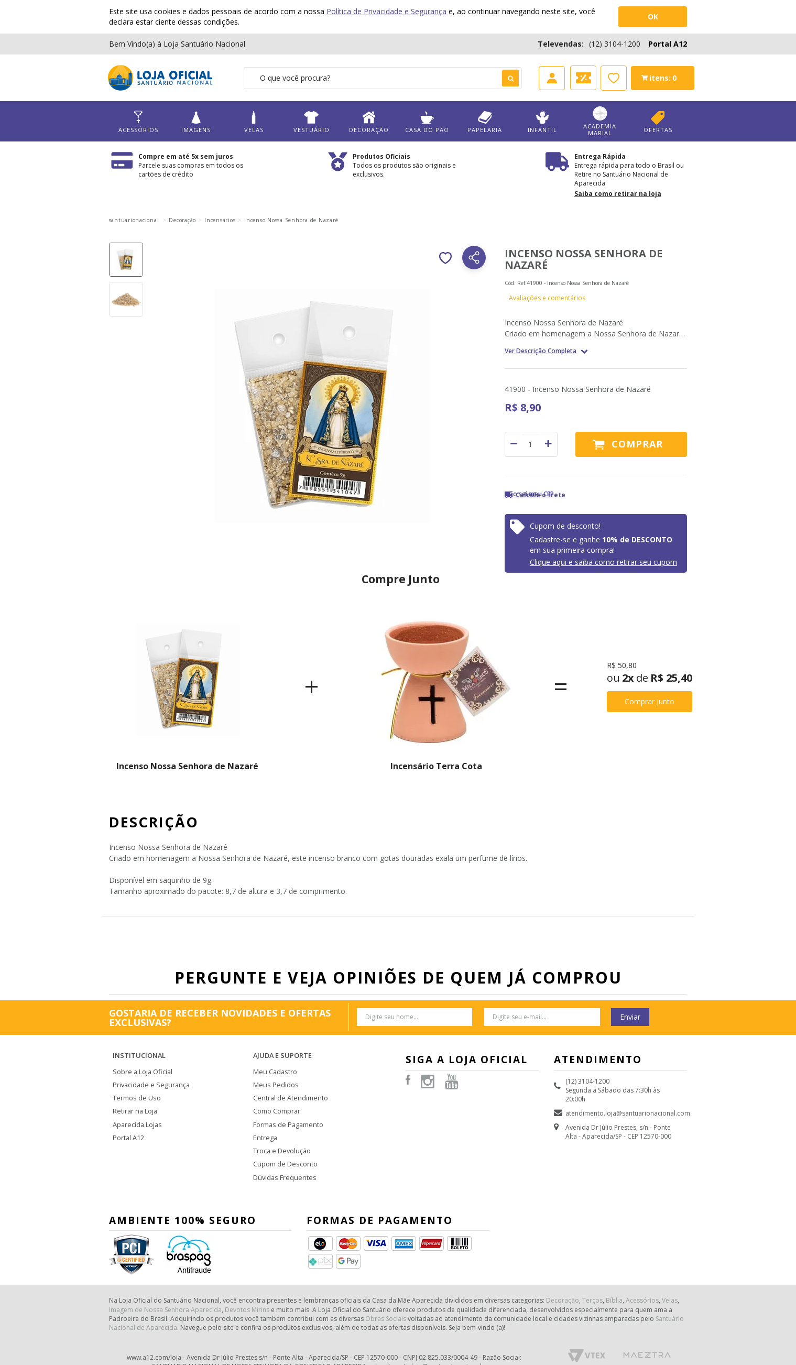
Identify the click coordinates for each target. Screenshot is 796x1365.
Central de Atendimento (288, 1088)
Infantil (542, 122)
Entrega (264, 1125)
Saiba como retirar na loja (617, 193)
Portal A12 (667, 44)
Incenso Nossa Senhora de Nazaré (187, 766)
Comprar (637, 444)
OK (653, 16)
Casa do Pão (426, 122)
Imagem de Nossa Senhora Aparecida (165, 1293)
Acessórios (138, 122)
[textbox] (383, 78)
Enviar (630, 1017)
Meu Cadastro (274, 1063)
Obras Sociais (385, 1302)
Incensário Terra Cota (436, 766)
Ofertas (657, 122)
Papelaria (484, 122)
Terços (592, 1284)
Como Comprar (276, 1100)
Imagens (196, 122)
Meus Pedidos (274, 1076)
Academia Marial (600, 121)
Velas (253, 122)
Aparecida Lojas (137, 1113)
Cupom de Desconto (284, 1149)
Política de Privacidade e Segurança (386, 11)
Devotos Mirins (247, 1293)
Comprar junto (649, 701)
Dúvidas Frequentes (282, 1162)
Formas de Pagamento (287, 1113)
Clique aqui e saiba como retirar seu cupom (603, 562)
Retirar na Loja (134, 1100)
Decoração (368, 122)
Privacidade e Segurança (149, 1076)
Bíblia (614, 1284)
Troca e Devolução (281, 1137)
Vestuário (311, 122)
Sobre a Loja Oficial (141, 1063)
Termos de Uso (136, 1088)
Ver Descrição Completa (540, 351)
